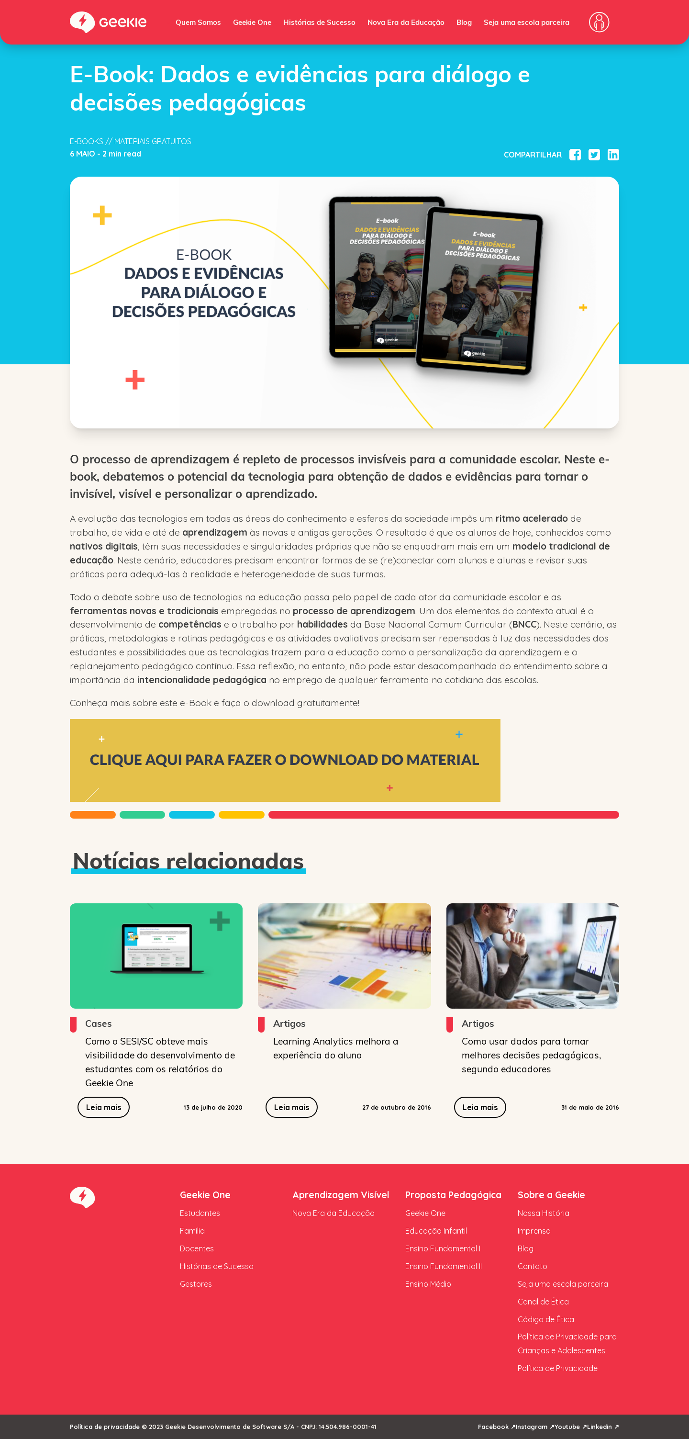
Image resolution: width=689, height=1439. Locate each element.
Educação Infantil (436, 1231)
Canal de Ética (543, 1301)
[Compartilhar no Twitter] (594, 154)
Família (192, 1231)
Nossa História (543, 1213)
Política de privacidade (105, 1426)
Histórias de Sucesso (319, 22)
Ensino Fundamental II (443, 1266)
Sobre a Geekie (551, 1195)
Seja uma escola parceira (526, 22)
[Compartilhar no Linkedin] (613, 154)
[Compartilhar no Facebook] (575, 154)
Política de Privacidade (558, 1368)
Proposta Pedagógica (453, 1195)
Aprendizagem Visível (340, 1195)
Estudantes (200, 1213)
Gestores (196, 1284)
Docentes (197, 1248)
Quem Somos (198, 22)
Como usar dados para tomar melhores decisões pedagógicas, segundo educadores (531, 1054)
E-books (86, 141)
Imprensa (534, 1231)
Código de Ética (546, 1319)
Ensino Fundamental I (442, 1248)
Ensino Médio (428, 1284)
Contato (532, 1266)
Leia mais (103, 1107)
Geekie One (252, 22)
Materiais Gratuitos (152, 141)
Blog (464, 22)
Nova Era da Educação (406, 22)
